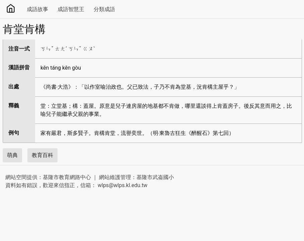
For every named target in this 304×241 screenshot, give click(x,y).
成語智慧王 (71, 9)
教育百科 (42, 155)
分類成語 (104, 9)
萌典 (12, 155)
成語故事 (37, 9)
